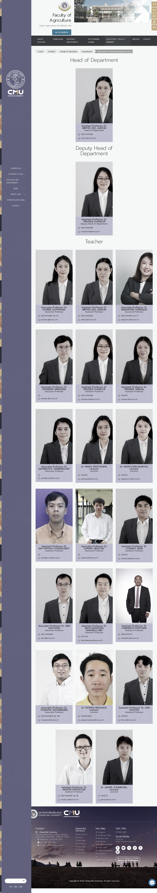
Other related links (16, 200)
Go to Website (61, 32)
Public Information (101, 857)
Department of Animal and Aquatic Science (114, 51)
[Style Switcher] (154, 10)
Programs (101, 832)
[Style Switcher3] (154, 4)
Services (135, 39)
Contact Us (102, 861)
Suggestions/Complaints (107, 866)
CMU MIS (81, 848)
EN (15, 886)
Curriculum (58, 39)
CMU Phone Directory (82, 836)
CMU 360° (121, 832)
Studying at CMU (17, 174)
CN (20, 886)
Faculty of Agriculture (68, 51)
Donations (82, 843)
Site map (101, 870)
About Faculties (41, 40)
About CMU (18, 194)
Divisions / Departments (72, 40)
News (20, 188)
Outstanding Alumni (93, 40)
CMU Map (81, 840)
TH (10, 886)
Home (41, 51)
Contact (19, 206)
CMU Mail (81, 846)
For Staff (81, 851)
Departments (87, 51)
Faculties (51, 51)
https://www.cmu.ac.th (126, 841)
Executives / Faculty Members (115, 40)
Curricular (18, 168)
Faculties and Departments (16, 181)
